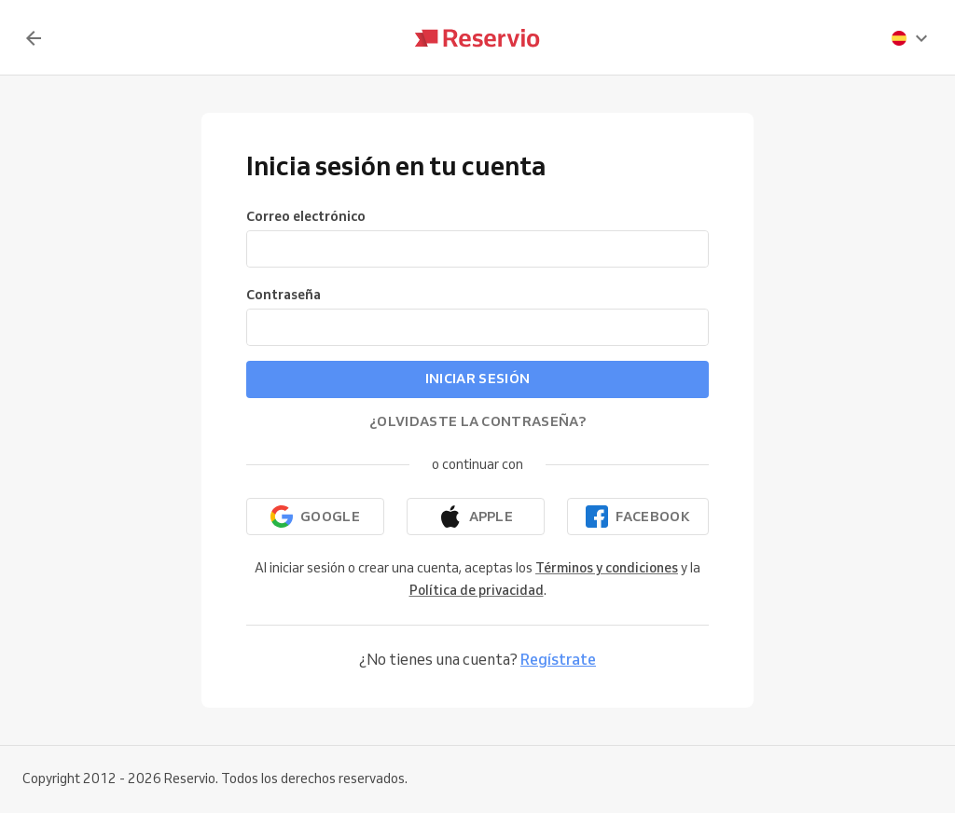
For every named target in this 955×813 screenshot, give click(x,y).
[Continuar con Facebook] (638, 516)
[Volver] (33, 38)
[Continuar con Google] (315, 516)
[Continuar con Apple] (476, 516)
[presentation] (910, 38)
